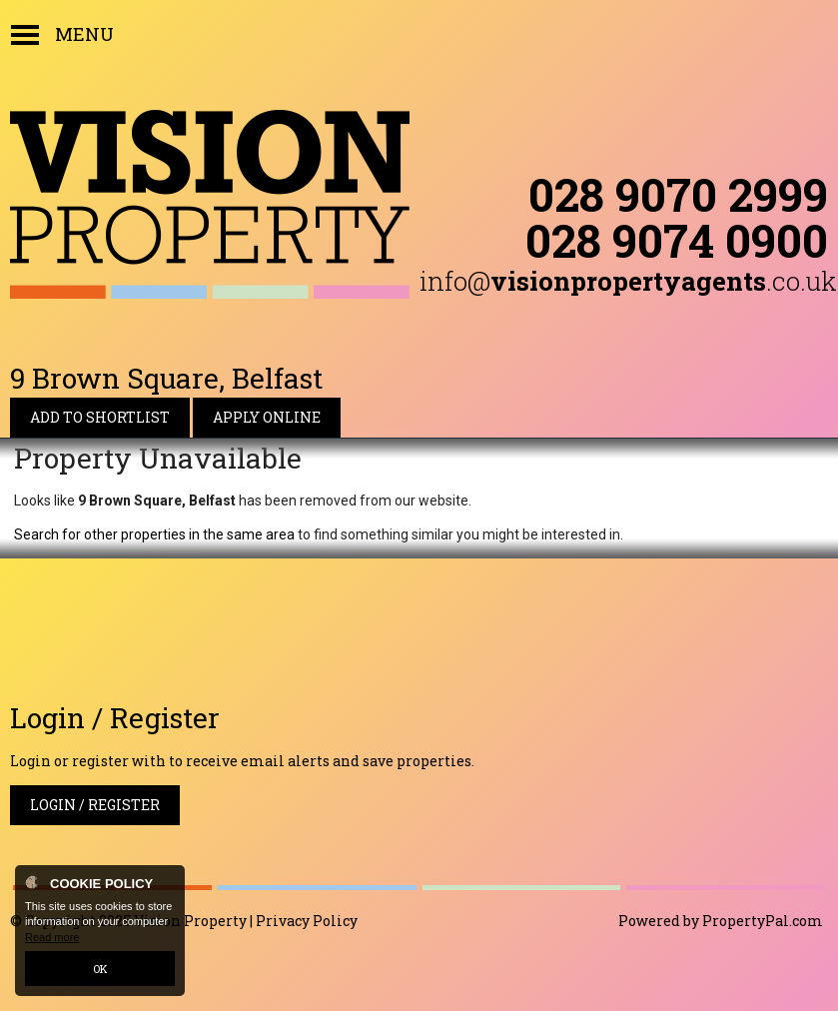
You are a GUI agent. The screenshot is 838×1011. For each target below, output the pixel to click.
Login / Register (95, 804)
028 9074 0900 (676, 240)
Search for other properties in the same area (154, 534)
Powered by (720, 920)
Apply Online (267, 417)
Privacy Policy (307, 920)
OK (100, 968)
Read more (52, 937)
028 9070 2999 (678, 194)
